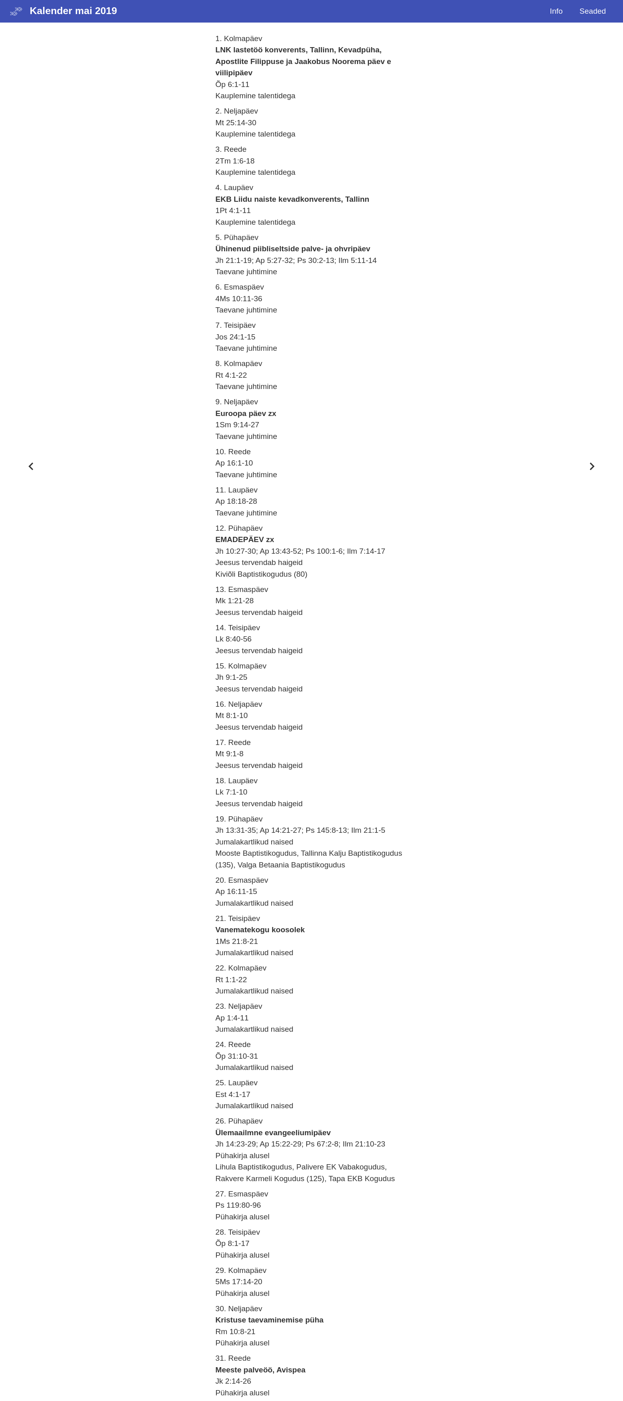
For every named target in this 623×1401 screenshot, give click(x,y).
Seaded (592, 11)
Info (556, 11)
